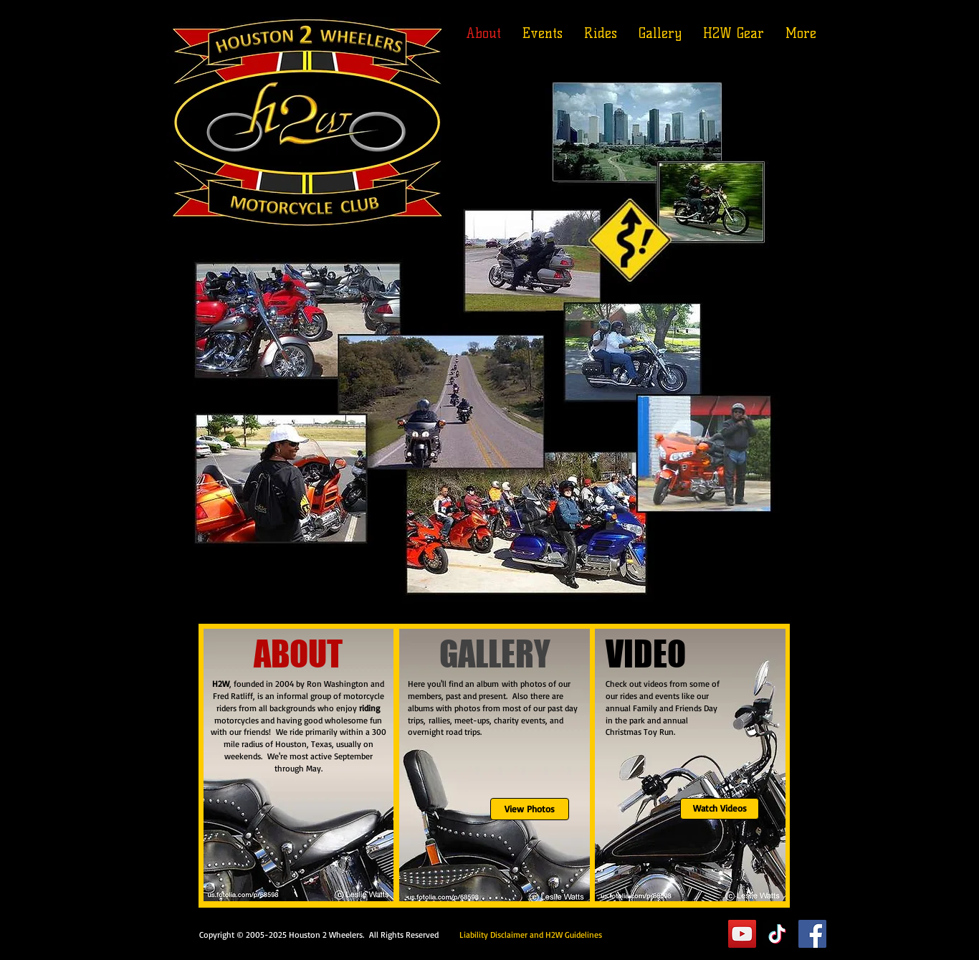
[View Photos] (529, 809)
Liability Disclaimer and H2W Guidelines (530, 934)
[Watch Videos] (719, 808)
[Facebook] (812, 934)
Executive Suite (661, 934)
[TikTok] (777, 934)
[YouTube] (742, 934)
